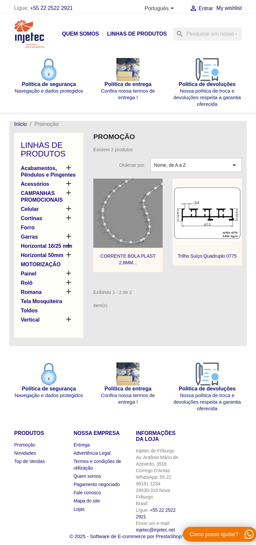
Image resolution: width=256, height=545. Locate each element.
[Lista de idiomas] (160, 9)
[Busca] (207, 34)
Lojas (79, 509)
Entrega (82, 444)
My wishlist (229, 8)
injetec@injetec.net (155, 529)
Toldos (29, 310)
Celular (30, 209)
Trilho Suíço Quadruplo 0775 (207, 256)
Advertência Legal (92, 453)
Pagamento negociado (97, 484)
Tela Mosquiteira (41, 301)
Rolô (27, 283)
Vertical (30, 320)
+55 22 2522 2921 (51, 8)
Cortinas (31, 218)
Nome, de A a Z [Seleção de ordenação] (196, 165)
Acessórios (35, 184)
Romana (31, 292)
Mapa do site (87, 500)
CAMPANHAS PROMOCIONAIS (42, 196)
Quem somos (80, 34)
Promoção (24, 444)
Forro (28, 227)
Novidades (25, 453)
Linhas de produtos (137, 34)
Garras (29, 237)
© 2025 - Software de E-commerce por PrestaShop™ (128, 536)
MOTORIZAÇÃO (41, 264)
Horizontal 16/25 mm (46, 246)
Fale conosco (87, 492)
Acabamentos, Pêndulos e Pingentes (48, 171)
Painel (28, 273)
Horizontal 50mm (42, 255)
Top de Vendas (29, 461)
